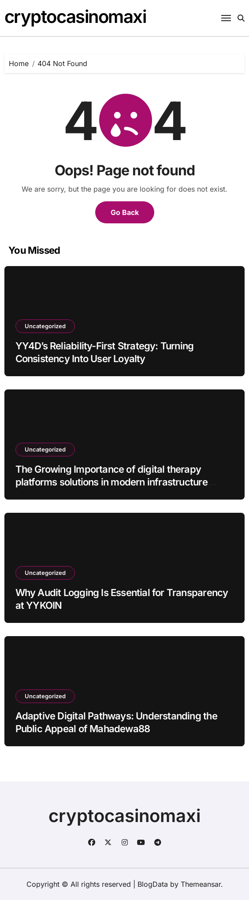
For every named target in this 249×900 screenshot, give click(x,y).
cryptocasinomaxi (75, 16)
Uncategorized (45, 326)
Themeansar (201, 884)
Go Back (125, 212)
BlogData (153, 884)
